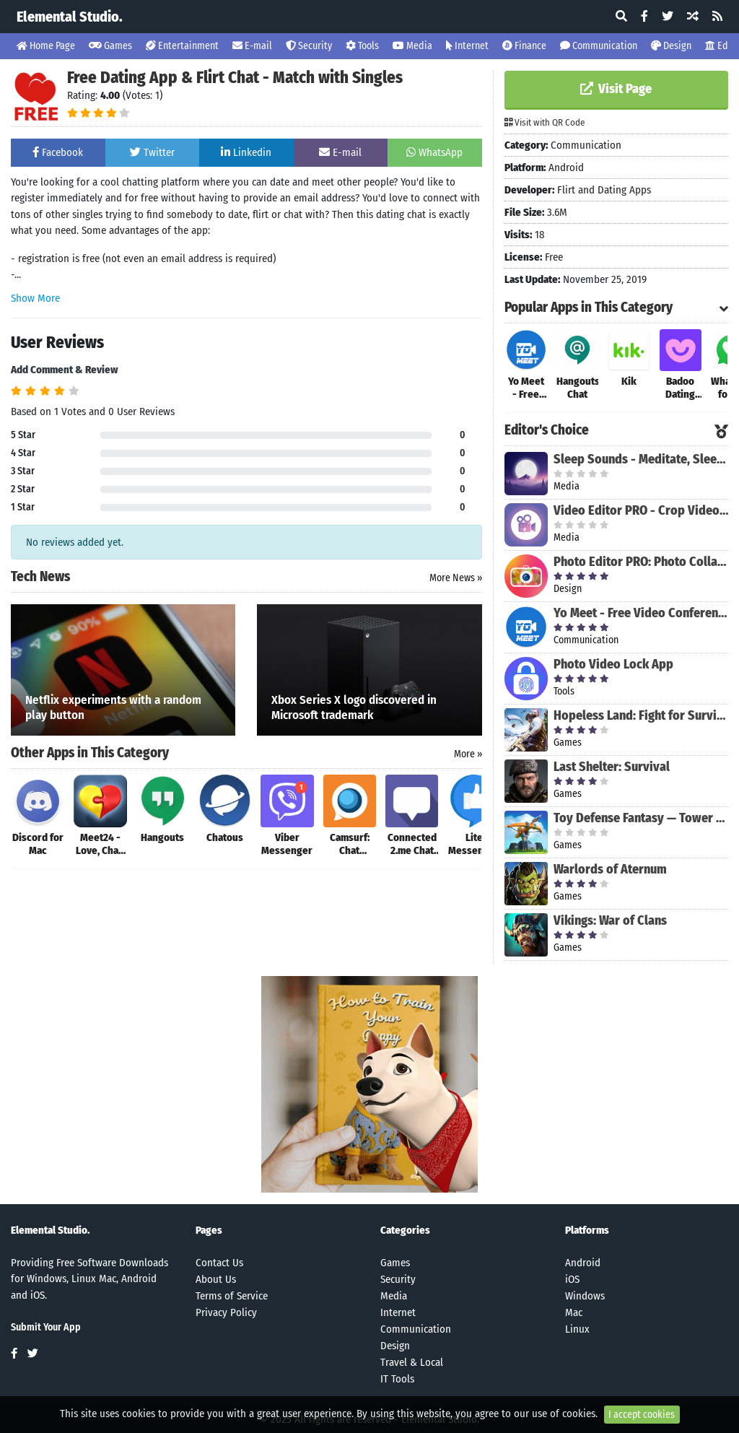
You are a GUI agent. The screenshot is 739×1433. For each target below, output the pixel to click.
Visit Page (616, 89)
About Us (216, 1279)
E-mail (252, 46)
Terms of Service (232, 1295)
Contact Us (219, 1262)
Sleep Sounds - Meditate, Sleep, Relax (641, 459)
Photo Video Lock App (613, 664)
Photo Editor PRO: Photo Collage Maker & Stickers (641, 561)
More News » (455, 578)
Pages (209, 1230)
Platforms (587, 1230)
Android (582, 1262)
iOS (572, 1279)
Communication (598, 46)
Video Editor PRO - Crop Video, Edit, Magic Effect (641, 510)
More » (468, 754)
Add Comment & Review (64, 369)
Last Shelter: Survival (612, 766)
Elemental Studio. (70, 16)
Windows (585, 1295)
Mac (573, 1312)
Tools (362, 46)
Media (412, 46)
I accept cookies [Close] (641, 1414)
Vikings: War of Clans (610, 920)
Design (671, 46)
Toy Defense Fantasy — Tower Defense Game (641, 818)
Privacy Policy (226, 1312)
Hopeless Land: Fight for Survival (641, 715)
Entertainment (182, 46)
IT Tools (397, 1378)
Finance (524, 46)
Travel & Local (411, 1362)
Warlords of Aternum (610, 869)
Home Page (46, 46)
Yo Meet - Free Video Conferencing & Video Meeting (641, 613)
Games (110, 46)
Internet (467, 46)
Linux (577, 1329)
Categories (405, 1230)
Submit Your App (46, 1327)
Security (309, 46)
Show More (35, 298)
